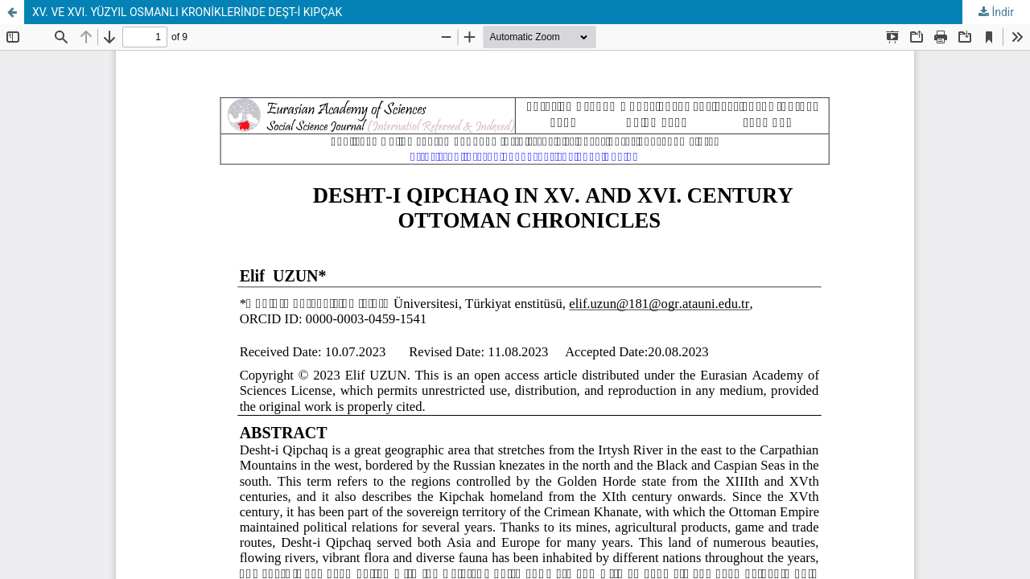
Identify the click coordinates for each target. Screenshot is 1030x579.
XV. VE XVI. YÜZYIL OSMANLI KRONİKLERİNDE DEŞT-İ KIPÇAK (187, 12)
